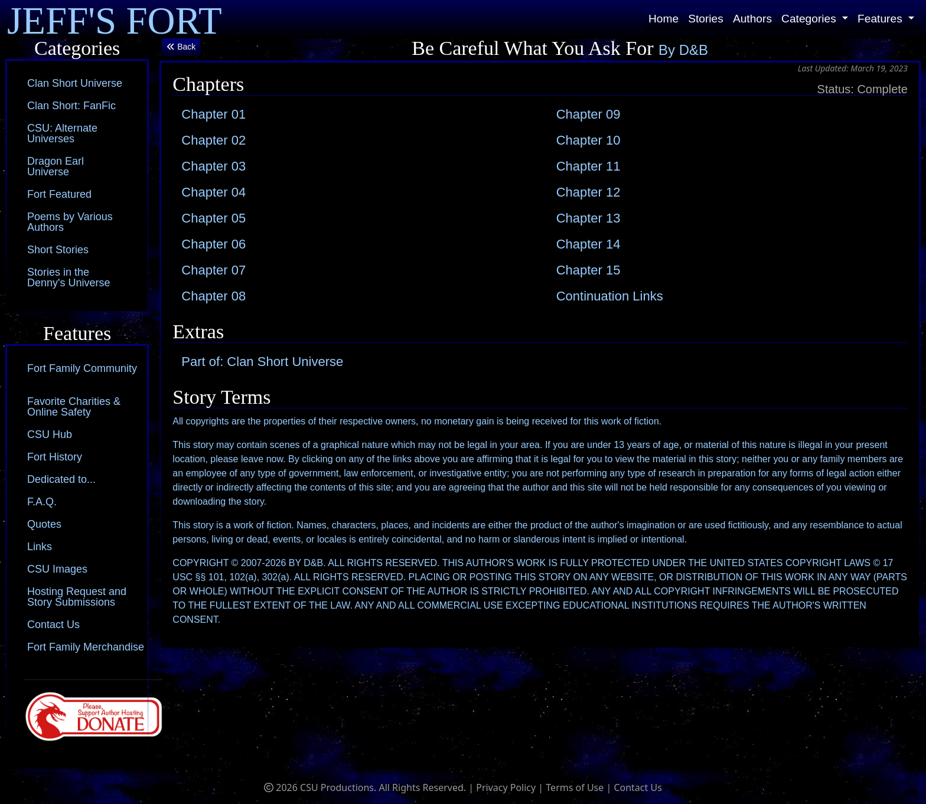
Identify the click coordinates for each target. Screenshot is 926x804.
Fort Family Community (82, 368)
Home (663, 18)
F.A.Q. (42, 502)
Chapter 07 (213, 270)
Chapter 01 (213, 114)
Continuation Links (609, 296)
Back (181, 46)
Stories (705, 18)
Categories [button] (810, 18)
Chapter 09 (588, 114)
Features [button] (881, 18)
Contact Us (53, 624)
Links (39, 547)
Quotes (44, 524)
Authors (752, 18)
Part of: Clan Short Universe (262, 361)
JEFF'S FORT (114, 19)
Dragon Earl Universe (55, 166)
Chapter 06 (213, 244)
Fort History (54, 457)
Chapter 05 (213, 218)
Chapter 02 (213, 140)
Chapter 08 (213, 296)
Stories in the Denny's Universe (68, 277)
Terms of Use (575, 787)
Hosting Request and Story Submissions (76, 597)
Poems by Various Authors (70, 222)
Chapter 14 (588, 244)
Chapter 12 (588, 192)
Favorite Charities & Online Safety (73, 407)
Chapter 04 (213, 192)
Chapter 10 (588, 140)
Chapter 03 (213, 166)
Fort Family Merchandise (85, 647)
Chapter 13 (588, 218)
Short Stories (58, 250)
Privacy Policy (506, 787)
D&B (693, 50)
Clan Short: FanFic (71, 106)
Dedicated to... (61, 479)
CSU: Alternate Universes (62, 133)
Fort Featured (59, 194)
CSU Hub (49, 434)
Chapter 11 (588, 166)
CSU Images (57, 569)
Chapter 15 (588, 270)
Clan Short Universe (74, 83)
